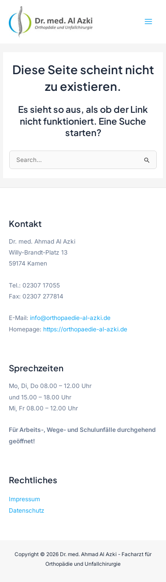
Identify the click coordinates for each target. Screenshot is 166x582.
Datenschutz (26, 510)
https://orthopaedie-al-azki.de (85, 329)
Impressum (24, 499)
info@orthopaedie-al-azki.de (70, 317)
